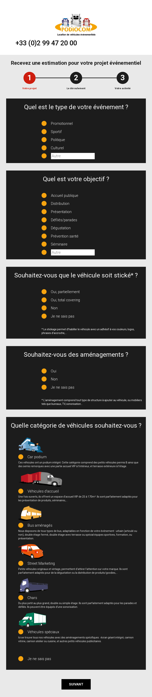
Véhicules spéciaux (43, 632)
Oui (53, 371)
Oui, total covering (65, 300)
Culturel (57, 148)
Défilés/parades (64, 220)
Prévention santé (64, 236)
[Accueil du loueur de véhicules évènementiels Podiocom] (76, 24)
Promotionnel (62, 123)
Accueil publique (64, 195)
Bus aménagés (40, 525)
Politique (58, 139)
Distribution (60, 203)
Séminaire (59, 244)
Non (54, 308)
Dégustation (61, 228)
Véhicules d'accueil (43, 491)
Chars (32, 598)
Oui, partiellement (65, 292)
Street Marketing (41, 563)
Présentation (61, 212)
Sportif (56, 131)
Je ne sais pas (62, 316)
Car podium (37, 457)
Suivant (76, 684)
